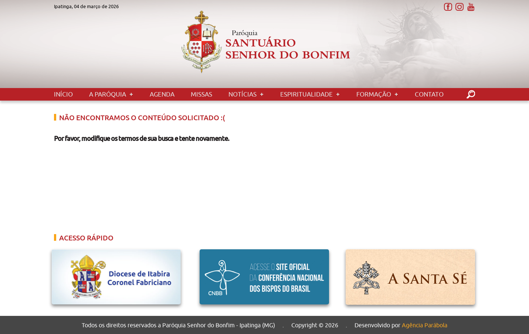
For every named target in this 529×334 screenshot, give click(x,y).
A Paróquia (107, 94)
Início (63, 94)
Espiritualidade (306, 94)
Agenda (162, 94)
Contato (429, 94)
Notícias (242, 94)
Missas (201, 94)
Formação (373, 94)
